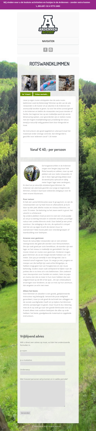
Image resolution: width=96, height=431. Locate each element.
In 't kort (26, 94)
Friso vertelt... (41, 94)
